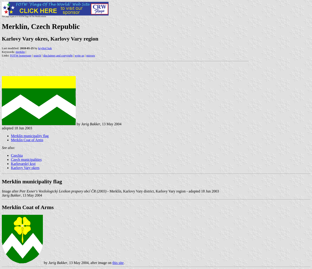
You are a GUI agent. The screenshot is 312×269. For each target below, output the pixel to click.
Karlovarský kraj (23, 164)
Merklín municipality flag (30, 136)
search (37, 55)
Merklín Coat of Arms (27, 140)
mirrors (90, 55)
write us (79, 55)
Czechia (17, 155)
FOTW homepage (20, 55)
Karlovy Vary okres (25, 168)
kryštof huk (45, 48)
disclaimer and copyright (58, 55)
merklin (20, 52)
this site (118, 263)
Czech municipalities (26, 159)
